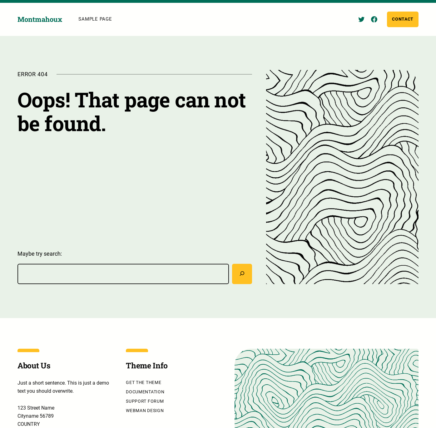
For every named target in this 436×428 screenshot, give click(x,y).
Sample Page (95, 19)
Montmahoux (39, 19)
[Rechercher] (242, 274)
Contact (403, 19)
